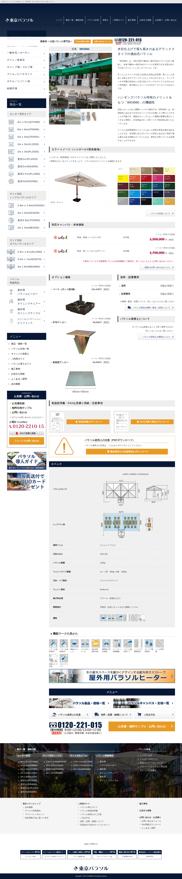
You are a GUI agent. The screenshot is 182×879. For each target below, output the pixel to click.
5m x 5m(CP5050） (29, 769)
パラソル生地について (160, 213)
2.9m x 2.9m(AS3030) (56, 761)
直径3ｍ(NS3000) (28, 784)
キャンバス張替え (20, 354)
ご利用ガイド (118, 20)
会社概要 (15, 384)
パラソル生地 (93, 20)
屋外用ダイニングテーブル (109, 778)
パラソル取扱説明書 (89, 811)
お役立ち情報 (145, 20)
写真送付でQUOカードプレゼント (95, 825)
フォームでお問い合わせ (26, 441)
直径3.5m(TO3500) (55, 769)
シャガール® (146, 755)
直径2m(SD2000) (28, 792)
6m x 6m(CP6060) (29, 765)
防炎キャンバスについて (151, 763)
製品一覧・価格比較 (74, 20)
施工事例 (132, 20)
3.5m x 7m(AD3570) (82, 765)
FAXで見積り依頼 (27, 433)
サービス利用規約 (33, 811)
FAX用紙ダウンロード (151, 824)
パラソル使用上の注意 (69, 715)
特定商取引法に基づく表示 (36, 818)
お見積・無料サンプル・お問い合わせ (142, 726)
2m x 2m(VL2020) (28, 773)
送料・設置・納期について (114, 715)
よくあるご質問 (19, 379)
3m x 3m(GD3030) (54, 765)
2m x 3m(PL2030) (28, 776)
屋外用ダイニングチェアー (109, 771)
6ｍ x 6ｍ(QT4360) (29, 761)
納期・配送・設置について (151, 307)
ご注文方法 (149, 715)
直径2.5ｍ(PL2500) (29, 788)
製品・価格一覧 (19, 344)
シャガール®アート (149, 759)
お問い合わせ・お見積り (150, 817)
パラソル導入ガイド (21, 364)
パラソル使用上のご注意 (91, 814)
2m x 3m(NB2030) (54, 773)
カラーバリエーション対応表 (153, 766)
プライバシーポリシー (35, 814)
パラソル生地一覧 (20, 349)
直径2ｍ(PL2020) (28, 780)
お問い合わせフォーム (102, 41)
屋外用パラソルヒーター (108, 763)
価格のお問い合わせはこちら (157, 267)
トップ (59, 20)
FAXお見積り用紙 (82, 41)
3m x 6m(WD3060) (82, 769)
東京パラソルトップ (31, 804)
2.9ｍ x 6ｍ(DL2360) (83, 761)
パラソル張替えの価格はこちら (156, 337)
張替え (106, 20)
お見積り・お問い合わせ (166, 20)
